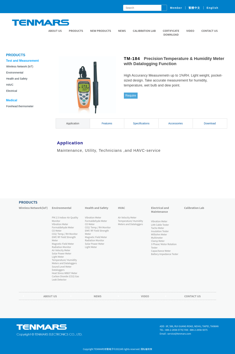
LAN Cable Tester (160, 224)
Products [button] (76, 31)
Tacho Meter (157, 227)
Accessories (175, 123)
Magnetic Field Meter (63, 243)
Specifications (141, 123)
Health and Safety (16, 78)
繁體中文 (194, 7)
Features (107, 123)
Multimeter (157, 237)
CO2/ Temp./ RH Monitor (65, 233)
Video (190, 31)
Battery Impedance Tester (164, 254)
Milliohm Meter (159, 234)
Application (72, 123)
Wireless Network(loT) (33, 208)
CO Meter (57, 230)
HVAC (121, 208)
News (122, 31)
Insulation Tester (160, 231)
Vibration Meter (60, 224)
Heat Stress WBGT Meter (64, 273)
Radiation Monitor (61, 247)
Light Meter (58, 256)
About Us (55, 31)
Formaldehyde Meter (63, 227)
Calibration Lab (144, 31)
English (212, 7)
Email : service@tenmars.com (175, 333)
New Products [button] (100, 31)
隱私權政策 (146, 349)
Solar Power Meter (61, 253)
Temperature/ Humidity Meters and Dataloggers (64, 261)
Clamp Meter (157, 240)
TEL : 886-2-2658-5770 (171, 329)
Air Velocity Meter (61, 250)
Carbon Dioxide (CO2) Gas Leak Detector (65, 278)
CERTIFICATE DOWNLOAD (171, 32)
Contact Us (209, 31)
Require (130, 95)
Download (210, 123)
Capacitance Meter (161, 250)
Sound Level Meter (61, 266)
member (176, 7)
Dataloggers (58, 269)
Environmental (61, 208)
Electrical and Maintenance (160, 209)
